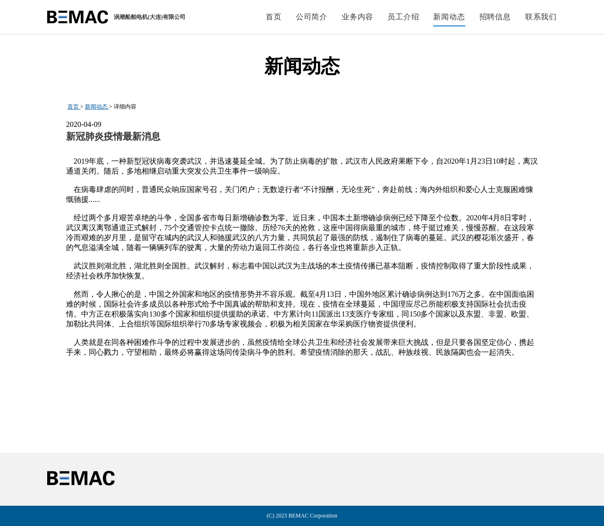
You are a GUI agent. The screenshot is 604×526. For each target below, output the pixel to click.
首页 (73, 106)
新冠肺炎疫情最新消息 (113, 136)
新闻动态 (97, 106)
